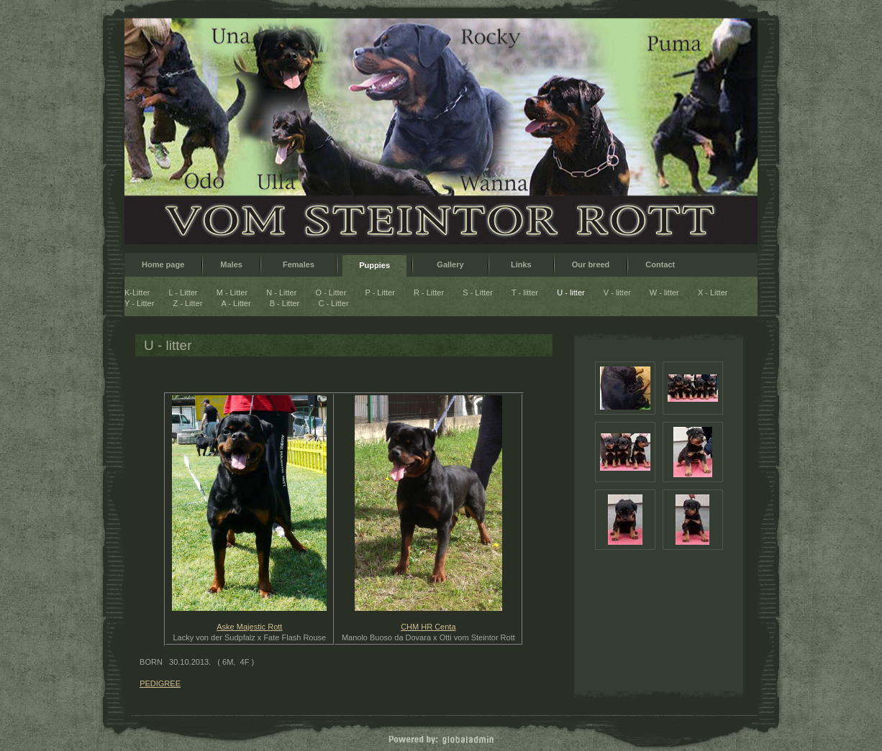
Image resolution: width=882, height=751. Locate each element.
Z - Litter (188, 303)
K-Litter (137, 292)
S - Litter (478, 292)
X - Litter (713, 292)
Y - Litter (139, 303)
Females (298, 264)
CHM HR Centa (428, 626)
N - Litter (281, 292)
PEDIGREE (160, 683)
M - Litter (232, 292)
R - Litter (429, 292)
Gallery (450, 264)
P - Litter (380, 292)
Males (231, 264)
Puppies (374, 265)
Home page (163, 264)
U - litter (571, 292)
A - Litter (236, 303)
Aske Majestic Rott (249, 626)
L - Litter (183, 292)
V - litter (617, 292)
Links (521, 264)
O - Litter (331, 292)
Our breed (591, 264)
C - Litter (333, 303)
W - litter (664, 292)
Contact (660, 264)
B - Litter (285, 303)
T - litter (525, 292)
